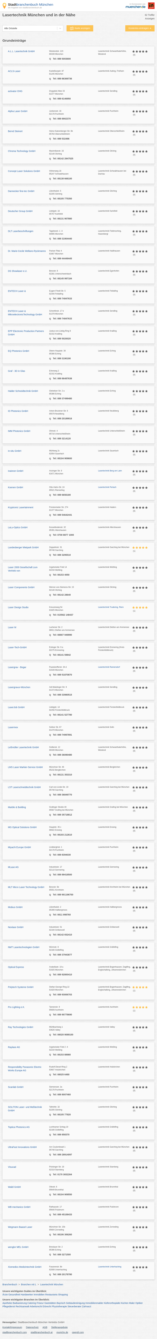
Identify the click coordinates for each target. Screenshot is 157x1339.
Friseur (40, 1303)
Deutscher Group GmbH (20, 211)
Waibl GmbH (14, 1187)
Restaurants (51, 1294)
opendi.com (78, 1332)
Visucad (12, 1167)
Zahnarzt (86, 1306)
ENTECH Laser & (17, 291)
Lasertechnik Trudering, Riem (111, 607)
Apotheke (7, 1303)
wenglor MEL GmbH (18, 1247)
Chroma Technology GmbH (21, 151)
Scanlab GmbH (15, 1087)
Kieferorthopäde (112, 1303)
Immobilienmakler (94, 1303)
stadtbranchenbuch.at (42, 1332)
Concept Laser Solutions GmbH (24, 171)
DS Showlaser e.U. (17, 271)
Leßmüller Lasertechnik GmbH (23, 747)
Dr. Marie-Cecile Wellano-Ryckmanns (27, 251)
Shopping (63, 1294)
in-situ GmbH (14, 451)
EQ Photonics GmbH (18, 351)
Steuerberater (75, 1306)
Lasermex (13, 727)
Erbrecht (47, 1306)
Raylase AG (14, 1047)
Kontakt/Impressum (12, 1327)
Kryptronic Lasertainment (20, 507)
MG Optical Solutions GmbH (22, 827)
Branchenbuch (9, 1284)
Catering (31, 1303)
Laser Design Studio (18, 607)
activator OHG (15, 91)
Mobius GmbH (15, 907)
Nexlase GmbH (15, 927)
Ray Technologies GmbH (20, 1027)
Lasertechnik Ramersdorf (109, 667)
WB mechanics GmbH (19, 1207)
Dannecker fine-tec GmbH (21, 191)
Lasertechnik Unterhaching (109, 1267)
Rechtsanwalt (22, 1306)
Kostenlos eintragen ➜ (140, 28)
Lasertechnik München (51, 1284)
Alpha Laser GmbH (17, 111)
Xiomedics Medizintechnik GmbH (24, 1267)
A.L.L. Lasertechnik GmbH (21, 51)
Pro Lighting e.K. (16, 1007)
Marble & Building (17, 807)
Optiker (139, 1303)
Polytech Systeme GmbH (20, 987)
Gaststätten (50, 1303)
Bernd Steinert (15, 131)
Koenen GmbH (15, 487)
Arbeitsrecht (36, 1306)
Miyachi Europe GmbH (19, 847)
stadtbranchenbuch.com (14, 1332)
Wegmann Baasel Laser (20, 1227)
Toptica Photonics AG (19, 1127)
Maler (132, 1303)
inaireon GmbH (15, 471)
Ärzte (5, 1294)
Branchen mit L (28, 1284)
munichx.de (62, 1332)
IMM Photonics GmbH (19, 431)
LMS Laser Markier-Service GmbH (25, 767)
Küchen (124, 1303)
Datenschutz (32, 1327)
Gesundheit (14, 1294)
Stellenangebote (59, 1327)
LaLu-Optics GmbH (17, 527)
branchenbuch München (30, 4)
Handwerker (27, 1294)
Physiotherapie (59, 1306)
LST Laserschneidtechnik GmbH (24, 787)
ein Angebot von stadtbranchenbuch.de (25, 8)
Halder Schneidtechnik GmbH (23, 391)
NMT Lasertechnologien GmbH (23, 947)
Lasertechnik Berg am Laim (110, 471)
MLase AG (13, 867)
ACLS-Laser (14, 71)
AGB (44, 1327)
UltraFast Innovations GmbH (22, 1147)
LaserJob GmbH (16, 707)
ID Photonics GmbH (18, 411)
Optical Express (16, 967)
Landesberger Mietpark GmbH (23, 547)
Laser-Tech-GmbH (17, 647)
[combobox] (4, 28)
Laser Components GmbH (21, 587)
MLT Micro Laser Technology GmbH (26, 887)
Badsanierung (20, 1303)
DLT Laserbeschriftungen (20, 231)
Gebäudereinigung (75, 1303)
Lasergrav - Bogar (17, 667)
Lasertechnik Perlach (107, 487)
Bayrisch (61, 1303)
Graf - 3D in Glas (16, 371)
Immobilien (39, 1294)
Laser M (12, 627)
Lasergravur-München (19, 687)
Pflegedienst (8, 1306)
